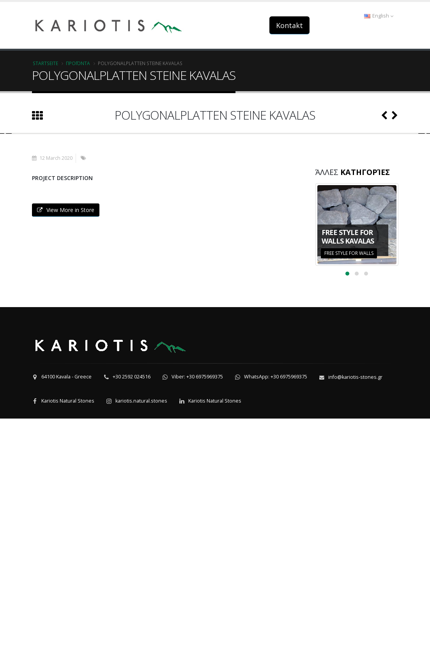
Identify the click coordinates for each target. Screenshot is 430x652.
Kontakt (289, 25)
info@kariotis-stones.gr (355, 610)
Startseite (45, 63)
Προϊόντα (78, 63)
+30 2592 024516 (131, 610)
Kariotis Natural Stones (67, 634)
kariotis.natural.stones (141, 634)
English (378, 15)
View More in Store (65, 443)
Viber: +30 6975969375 (197, 610)
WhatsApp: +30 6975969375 (275, 610)
